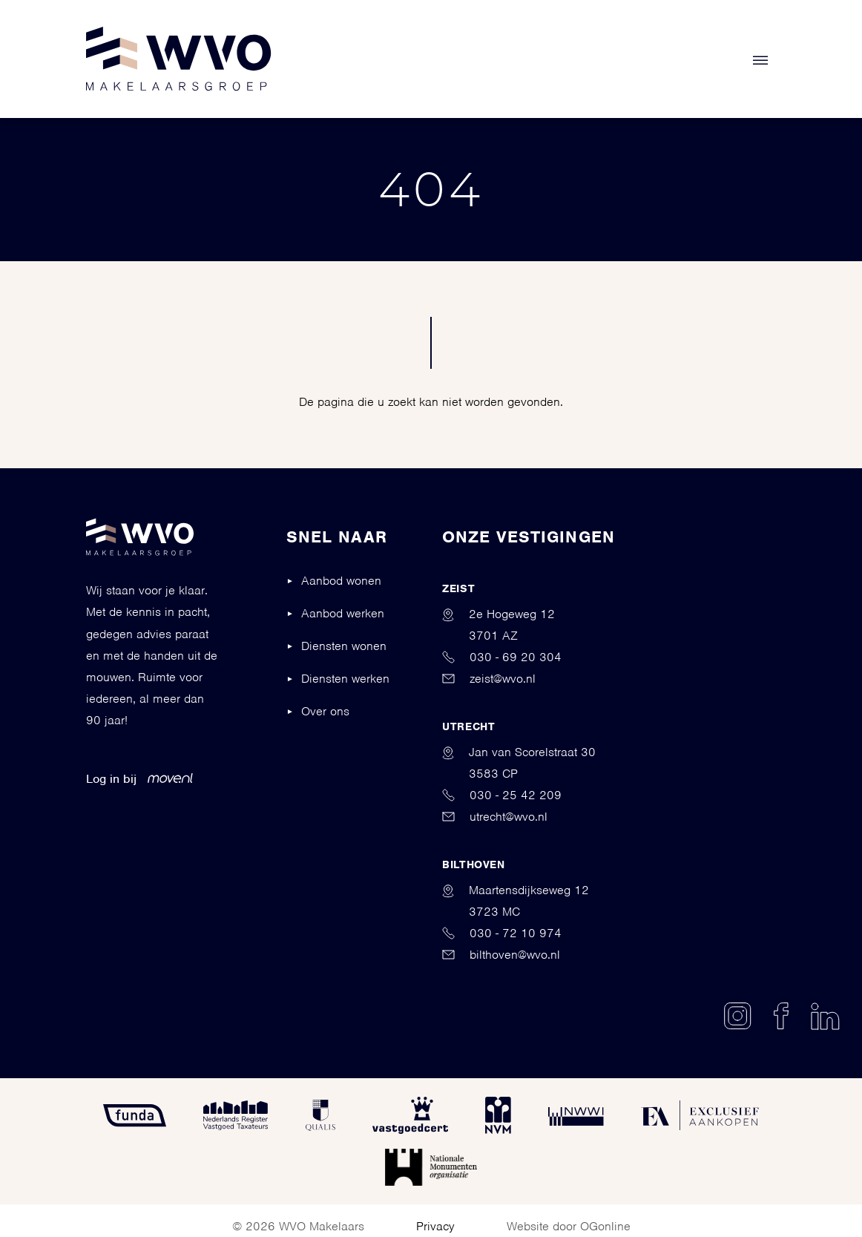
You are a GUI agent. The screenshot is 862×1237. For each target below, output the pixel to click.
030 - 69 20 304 (502, 657)
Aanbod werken (342, 613)
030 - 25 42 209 (502, 795)
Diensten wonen (343, 646)
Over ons (325, 711)
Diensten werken (345, 678)
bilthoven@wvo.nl (501, 954)
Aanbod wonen (341, 580)
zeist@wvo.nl (489, 678)
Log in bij (139, 779)
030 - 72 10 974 (502, 933)
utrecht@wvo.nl (494, 816)
